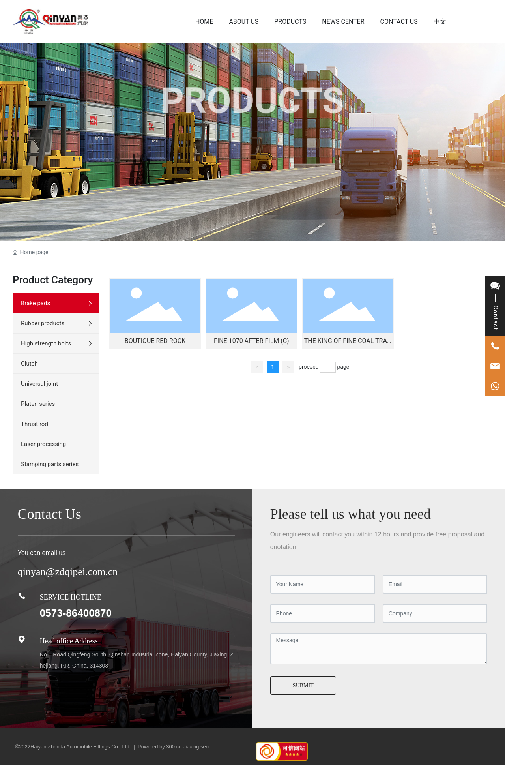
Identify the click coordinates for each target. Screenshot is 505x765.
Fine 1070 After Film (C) (251, 341)
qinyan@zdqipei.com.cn (68, 572)
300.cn (173, 747)
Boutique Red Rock (155, 341)
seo (204, 747)
